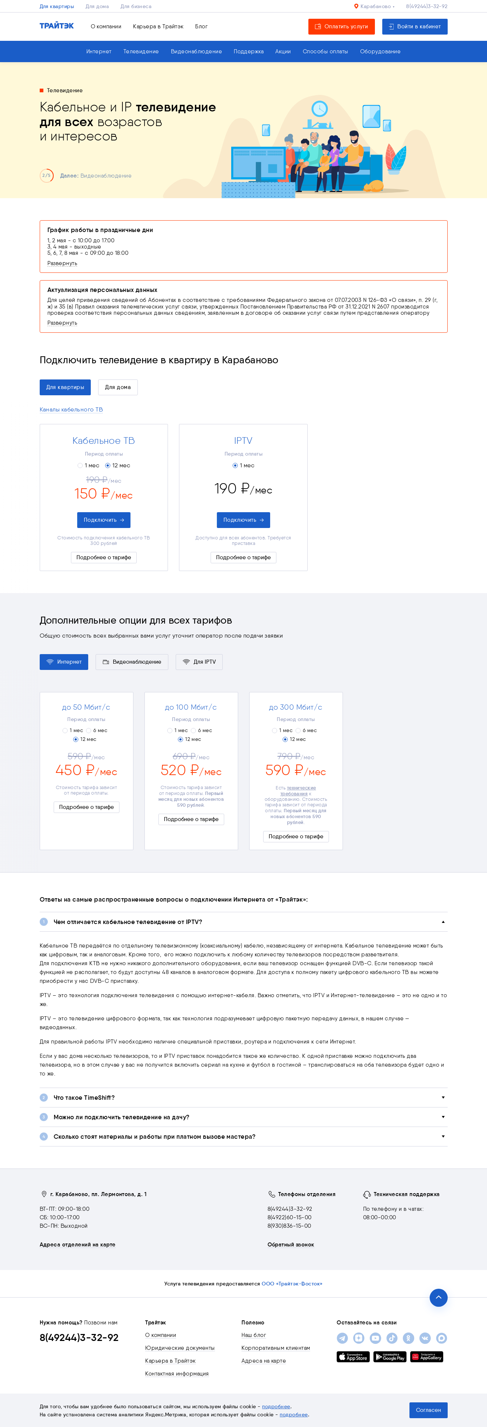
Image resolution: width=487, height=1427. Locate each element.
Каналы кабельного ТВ (71, 409)
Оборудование (380, 51)
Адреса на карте (263, 1361)
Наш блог (253, 1335)
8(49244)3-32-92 (426, 6)
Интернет (99, 51)
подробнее (276, 1406)
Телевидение (141, 51)
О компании (106, 26)
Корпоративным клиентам (275, 1348)
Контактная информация (177, 1373)
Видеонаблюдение (196, 51)
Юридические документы (180, 1348)
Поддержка (249, 51)
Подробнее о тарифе (103, 557)
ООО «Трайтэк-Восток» (292, 1283)
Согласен (428, 1410)
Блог (201, 26)
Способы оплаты (325, 51)
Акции (283, 51)
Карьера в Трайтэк (158, 26)
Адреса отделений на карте (78, 1244)
